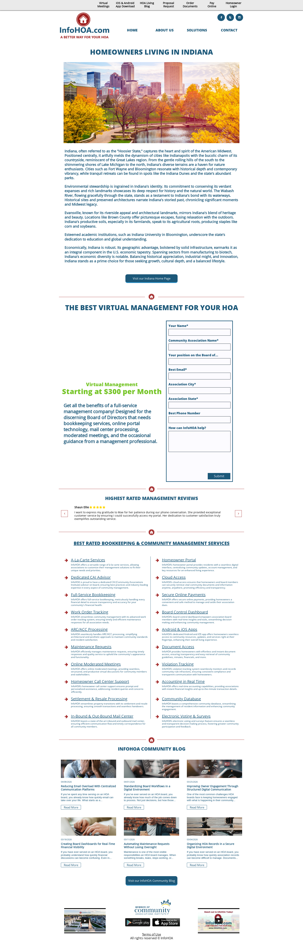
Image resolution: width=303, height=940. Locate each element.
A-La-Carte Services (88, 559)
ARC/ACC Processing (89, 629)
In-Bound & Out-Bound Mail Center (102, 716)
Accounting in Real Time (183, 681)
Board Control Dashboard (185, 612)
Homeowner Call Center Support (100, 681)
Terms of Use (151, 934)
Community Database (181, 698)
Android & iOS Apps (179, 629)
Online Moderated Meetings (96, 664)
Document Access (178, 646)
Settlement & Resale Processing (99, 698)
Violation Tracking (178, 664)
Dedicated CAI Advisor (91, 577)
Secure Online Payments (184, 594)
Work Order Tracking (89, 612)
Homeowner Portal (179, 559)
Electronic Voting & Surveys (186, 716)
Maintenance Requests (91, 646)
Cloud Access (174, 577)
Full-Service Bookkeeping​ (93, 594)
